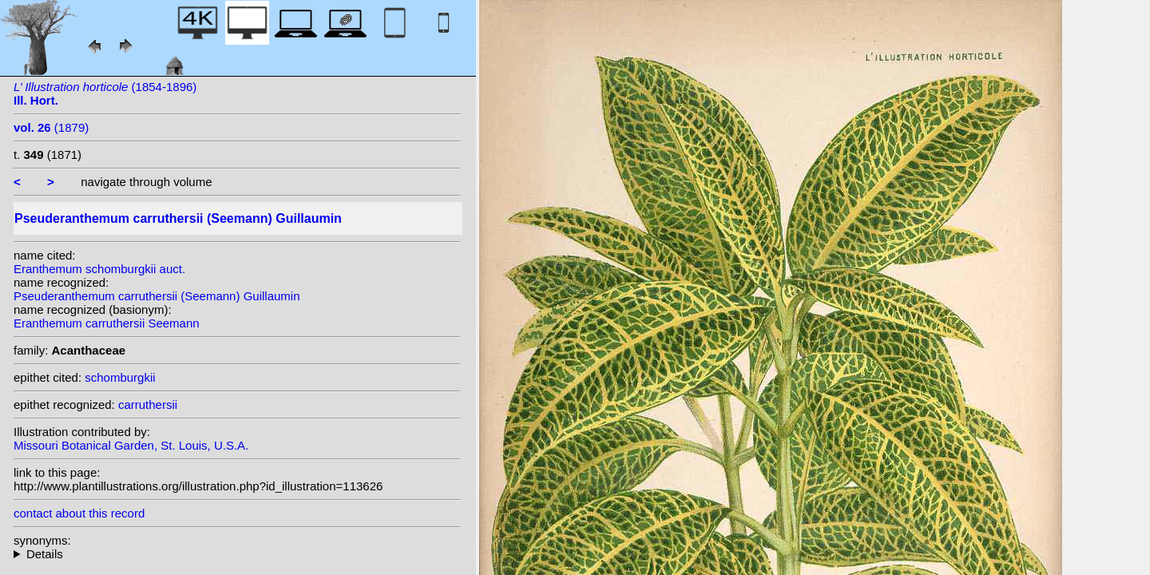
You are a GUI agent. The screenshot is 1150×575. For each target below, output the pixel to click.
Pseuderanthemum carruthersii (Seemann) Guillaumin (157, 296)
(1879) (51, 127)
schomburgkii (120, 377)
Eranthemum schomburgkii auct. (99, 269)
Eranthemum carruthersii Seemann (107, 323)
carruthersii (147, 404)
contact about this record (79, 513)
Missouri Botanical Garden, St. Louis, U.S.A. (131, 445)
